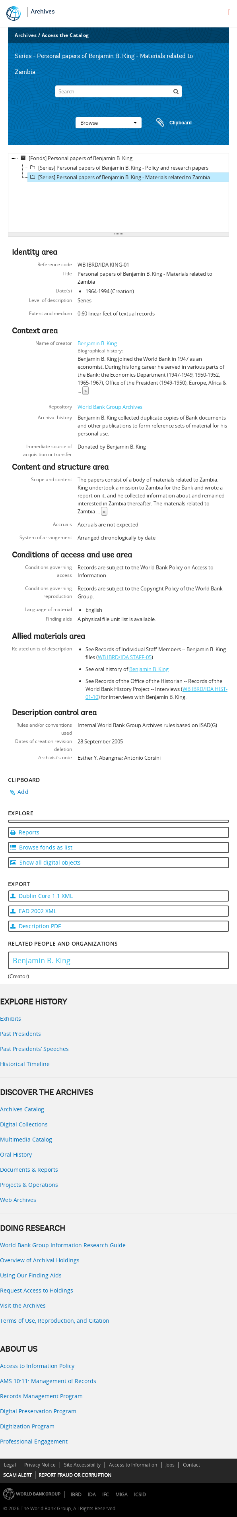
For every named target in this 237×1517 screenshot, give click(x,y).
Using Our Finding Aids (31, 1275)
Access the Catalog (65, 35)
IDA (92, 1494)
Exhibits (10, 1018)
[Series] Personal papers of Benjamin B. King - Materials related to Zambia (119, 177)
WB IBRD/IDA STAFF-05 (125, 657)
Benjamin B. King (97, 343)
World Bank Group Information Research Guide (63, 1245)
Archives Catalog (22, 1109)
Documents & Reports (29, 1169)
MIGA (121, 1494)
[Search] (118, 91)
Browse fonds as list (41, 847)
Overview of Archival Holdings (40, 1260)
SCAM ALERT (17, 1475)
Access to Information (133, 1464)
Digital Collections (24, 1124)
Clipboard (170, 123)
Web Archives (18, 1200)
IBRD (76, 1494)
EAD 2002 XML (33, 911)
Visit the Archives (23, 1305)
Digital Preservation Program (38, 1411)
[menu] (229, 12)
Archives (43, 12)
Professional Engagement (34, 1441)
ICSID (140, 1494)
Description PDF (35, 926)
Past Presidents (20, 1033)
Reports (24, 832)
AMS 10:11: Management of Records (48, 1381)
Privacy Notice (40, 1464)
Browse (108, 122)
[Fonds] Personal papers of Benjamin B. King (75, 158)
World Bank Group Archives (110, 406)
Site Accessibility (82, 1464)
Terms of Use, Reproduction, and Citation (54, 1320)
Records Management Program (41, 1396)
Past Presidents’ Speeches (34, 1049)
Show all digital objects (45, 862)
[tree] (118, 193)
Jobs (170, 1464)
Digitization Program (27, 1426)
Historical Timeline (25, 1064)
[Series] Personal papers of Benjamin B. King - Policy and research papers (118, 167)
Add (23, 791)
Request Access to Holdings (36, 1290)
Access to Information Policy (37, 1366)
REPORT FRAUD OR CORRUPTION (75, 1475)
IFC (105, 1494)
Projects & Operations (29, 1184)
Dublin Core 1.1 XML (41, 896)
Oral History (16, 1154)
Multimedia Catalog (26, 1139)
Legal (10, 1464)
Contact (191, 1464)
